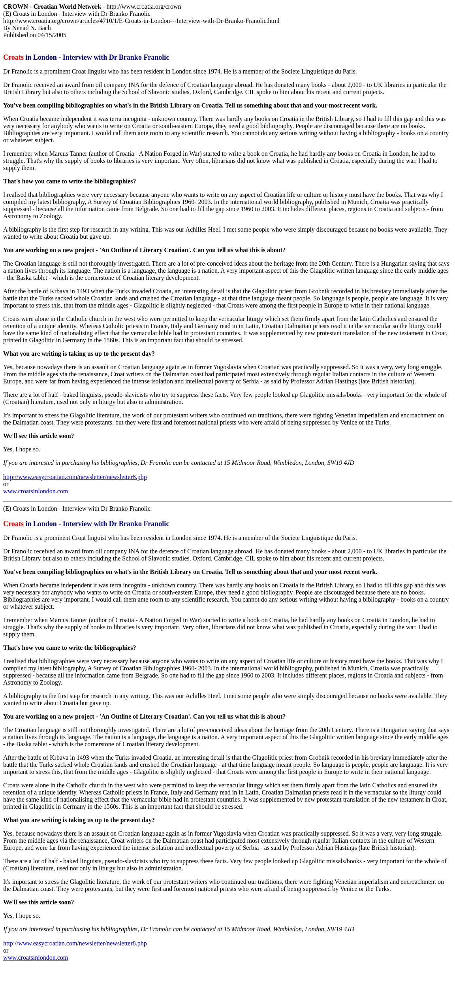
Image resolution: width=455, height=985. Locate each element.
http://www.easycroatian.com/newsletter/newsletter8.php (75, 477)
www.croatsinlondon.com (35, 491)
